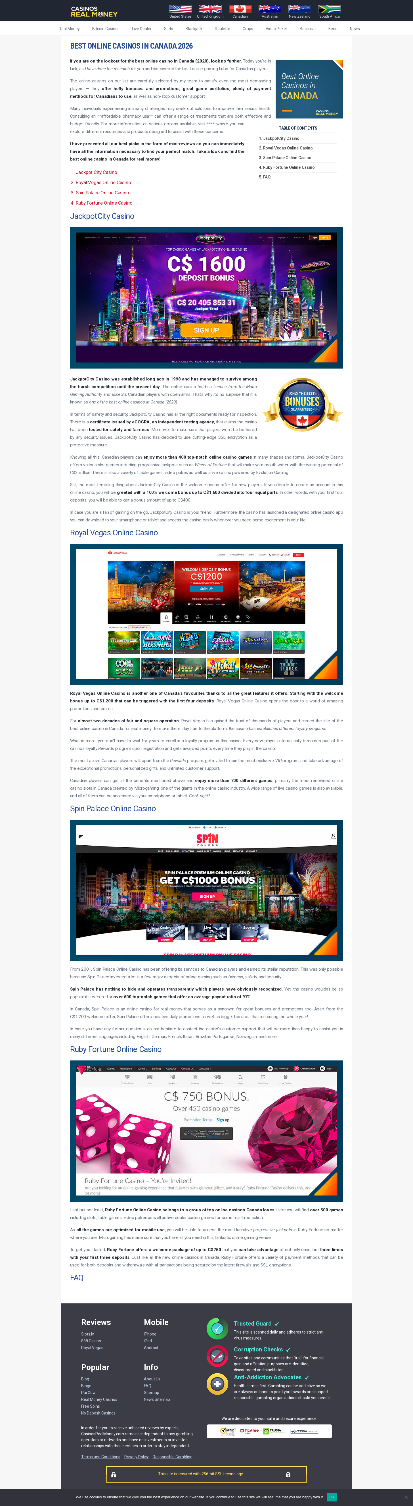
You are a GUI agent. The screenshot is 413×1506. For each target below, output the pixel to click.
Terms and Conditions (100, 1457)
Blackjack (194, 28)
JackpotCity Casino (281, 139)
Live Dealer (142, 28)
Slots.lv (87, 1334)
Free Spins (90, 1406)
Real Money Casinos (99, 1399)
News (355, 28)
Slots (168, 28)
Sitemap (151, 1392)
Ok (332, 1497)
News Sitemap (157, 1399)
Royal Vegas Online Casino (288, 148)
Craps (248, 28)
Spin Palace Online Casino (287, 158)
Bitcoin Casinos (106, 28)
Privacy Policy (136, 1457)
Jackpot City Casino (96, 172)
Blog (85, 1379)
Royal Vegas (92, 1347)
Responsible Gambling (172, 1457)
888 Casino (91, 1341)
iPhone (150, 1334)
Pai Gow (88, 1392)
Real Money (69, 28)
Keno (332, 28)
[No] (406, 1497)
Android (151, 1347)
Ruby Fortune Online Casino (104, 203)
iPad (148, 1341)
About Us (152, 1379)
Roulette (222, 28)
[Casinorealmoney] (94, 17)
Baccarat (308, 28)
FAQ (147, 1386)
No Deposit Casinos (98, 1413)
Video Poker (276, 28)
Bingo (86, 1386)
